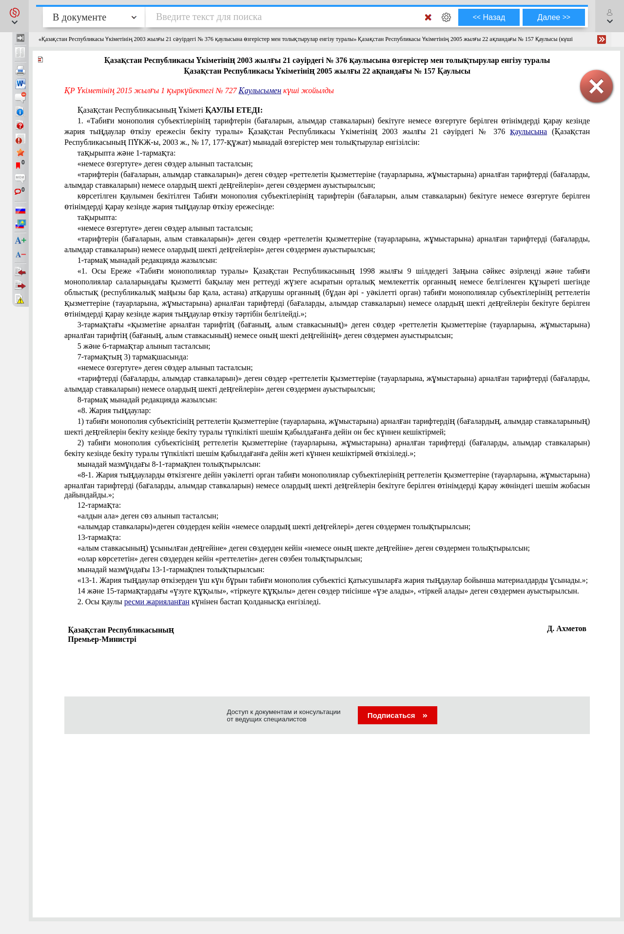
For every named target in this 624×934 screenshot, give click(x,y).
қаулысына (528, 131)
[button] (14, 16)
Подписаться (398, 715)
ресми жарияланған (157, 601)
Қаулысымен (260, 90)
